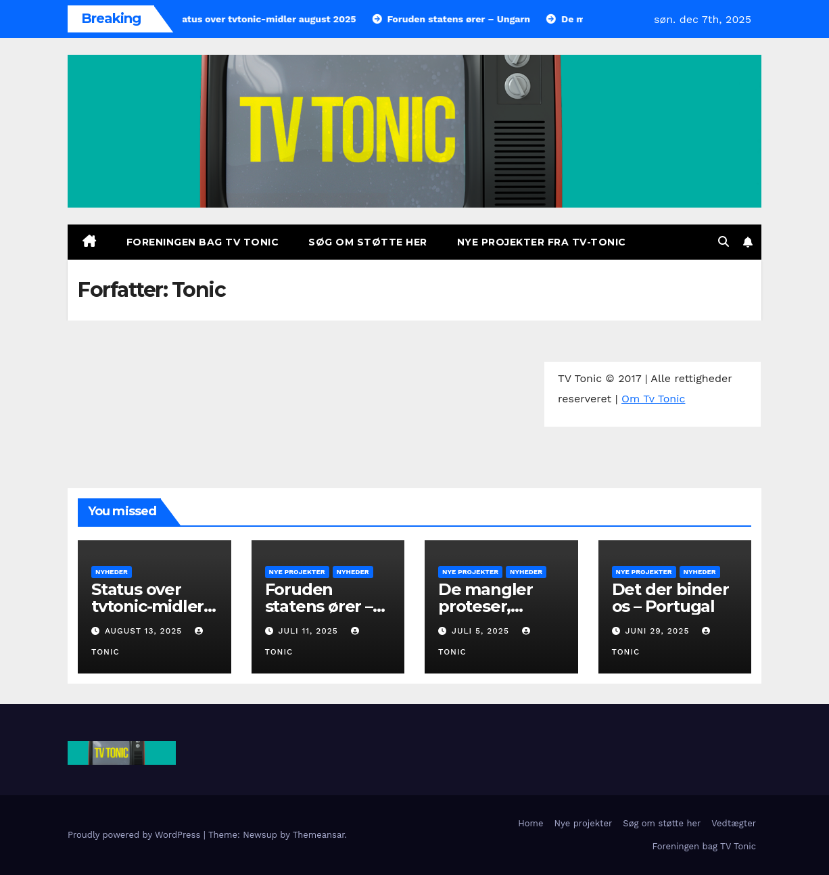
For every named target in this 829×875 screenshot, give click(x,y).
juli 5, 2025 (482, 631)
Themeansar (319, 835)
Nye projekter (297, 571)
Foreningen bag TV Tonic (202, 242)
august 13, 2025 (145, 631)
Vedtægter (733, 823)
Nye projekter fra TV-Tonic (541, 242)
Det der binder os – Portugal (670, 598)
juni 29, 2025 (658, 631)
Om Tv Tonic (653, 398)
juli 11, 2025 (309, 631)
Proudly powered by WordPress (136, 835)
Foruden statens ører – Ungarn (319, 606)
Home (530, 823)
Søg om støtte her (367, 242)
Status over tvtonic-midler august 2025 (147, 606)
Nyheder (111, 571)
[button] (723, 241)
